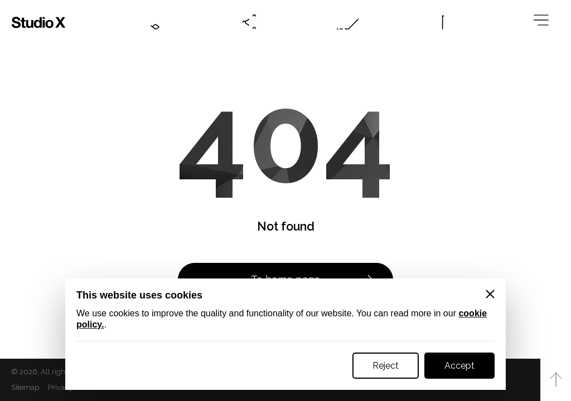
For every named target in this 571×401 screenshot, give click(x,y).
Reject (385, 365)
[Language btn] (445, 22)
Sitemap (25, 387)
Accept (459, 365)
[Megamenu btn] (543, 22)
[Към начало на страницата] (555, 380)
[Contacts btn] (152, 22)
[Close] (490, 294)
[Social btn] (250, 22)
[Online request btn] (348, 22)
